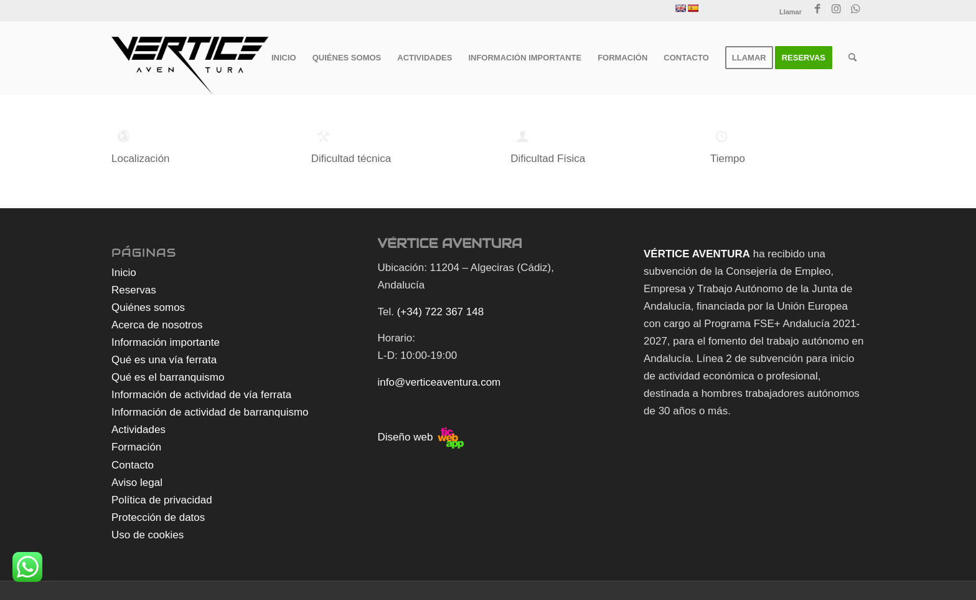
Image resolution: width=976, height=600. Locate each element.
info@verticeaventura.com (439, 382)
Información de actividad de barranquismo (210, 412)
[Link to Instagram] (836, 9)
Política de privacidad (161, 500)
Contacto (132, 465)
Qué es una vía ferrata (164, 360)
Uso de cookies (147, 535)
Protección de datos (158, 517)
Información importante (165, 342)
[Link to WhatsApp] (855, 9)
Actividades (138, 430)
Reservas (133, 290)
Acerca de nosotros (156, 325)
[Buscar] (852, 58)
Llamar (790, 12)
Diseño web (421, 437)
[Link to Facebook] (818, 9)
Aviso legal (136, 482)
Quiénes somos (148, 307)
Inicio (123, 273)
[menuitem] (283, 58)
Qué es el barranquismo (167, 377)
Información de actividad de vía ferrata (201, 395)
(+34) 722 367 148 (440, 312)
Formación (136, 447)
